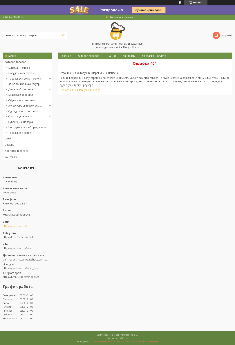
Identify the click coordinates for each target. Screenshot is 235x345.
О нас (8, 138)
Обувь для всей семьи (22, 100)
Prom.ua (134, 334)
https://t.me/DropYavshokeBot (21, 276)
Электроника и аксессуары (24, 84)
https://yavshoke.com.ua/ (33, 259)
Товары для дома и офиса (24, 78)
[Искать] (63, 35)
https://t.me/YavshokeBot (18, 237)
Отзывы (10, 144)
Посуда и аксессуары (21, 73)
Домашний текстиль (21, 89)
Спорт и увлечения (20, 116)
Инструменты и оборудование (27, 127)
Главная (66, 55)
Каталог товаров (15, 62)
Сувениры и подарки (21, 122)
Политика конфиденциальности (140, 341)
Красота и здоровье (21, 94)
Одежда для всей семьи (23, 111)
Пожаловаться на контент (106, 341)
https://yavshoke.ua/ (15, 226)
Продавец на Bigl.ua (117, 338)
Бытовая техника (19, 67)
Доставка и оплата (16, 150)
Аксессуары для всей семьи (25, 105)
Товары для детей (19, 132)
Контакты (11, 157)
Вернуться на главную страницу (80, 90)
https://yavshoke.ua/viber (17, 248)
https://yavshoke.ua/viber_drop (21, 268)
